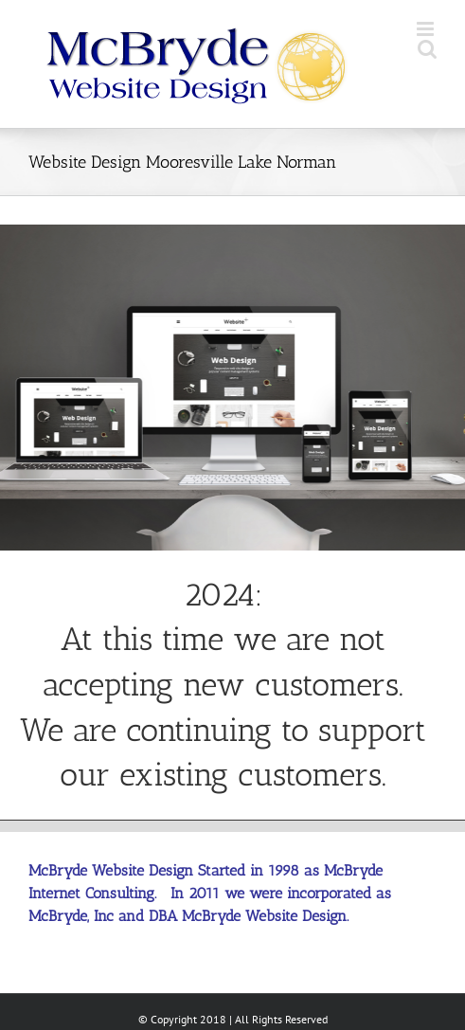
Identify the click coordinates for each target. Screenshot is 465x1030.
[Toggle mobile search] (427, 49)
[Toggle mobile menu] (427, 29)
